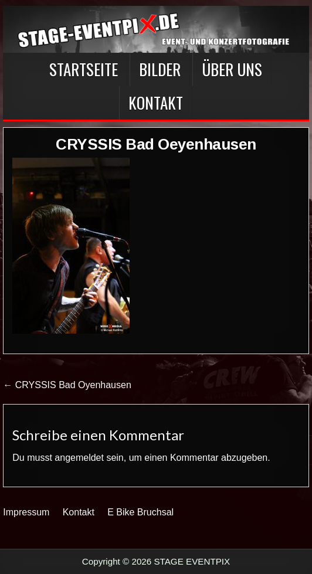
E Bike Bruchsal (140, 512)
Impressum (26, 512)
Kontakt (155, 102)
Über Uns (232, 69)
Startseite (83, 69)
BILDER (160, 69)
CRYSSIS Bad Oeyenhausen (156, 144)
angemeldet (79, 458)
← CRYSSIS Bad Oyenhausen (67, 385)
